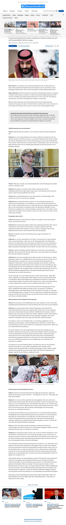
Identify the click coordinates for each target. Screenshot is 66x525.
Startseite (4, 15)
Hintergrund (10, 15)
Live (61, 11)
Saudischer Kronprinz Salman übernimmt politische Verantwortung (29, 113)
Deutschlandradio (22, 2)
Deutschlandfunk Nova (43, 2)
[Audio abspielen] (13, 46)
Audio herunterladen (24, 46)
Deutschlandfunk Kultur (32, 2)
